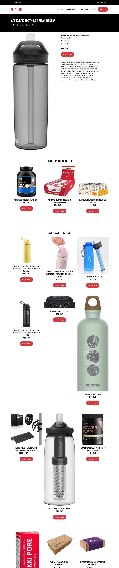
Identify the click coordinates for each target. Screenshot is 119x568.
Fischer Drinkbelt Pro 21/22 (60, 311)
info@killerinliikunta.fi (101, 2)
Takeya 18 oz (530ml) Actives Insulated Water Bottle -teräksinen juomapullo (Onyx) (26, 332)
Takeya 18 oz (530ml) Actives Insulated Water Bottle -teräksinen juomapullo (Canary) (26, 268)
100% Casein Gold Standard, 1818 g (26, 200)
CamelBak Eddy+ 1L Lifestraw (59, 508)
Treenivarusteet (18, 25)
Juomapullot (30, 25)
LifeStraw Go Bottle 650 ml (92, 276)
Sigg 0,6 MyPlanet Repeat (93, 394)
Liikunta (60, 9)
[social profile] (24, 2)
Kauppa (102, 9)
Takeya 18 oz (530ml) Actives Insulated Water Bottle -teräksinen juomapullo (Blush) (59, 273)
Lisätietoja (67, 54)
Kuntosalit (85, 9)
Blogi (94, 9)
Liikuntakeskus (72, 9)
